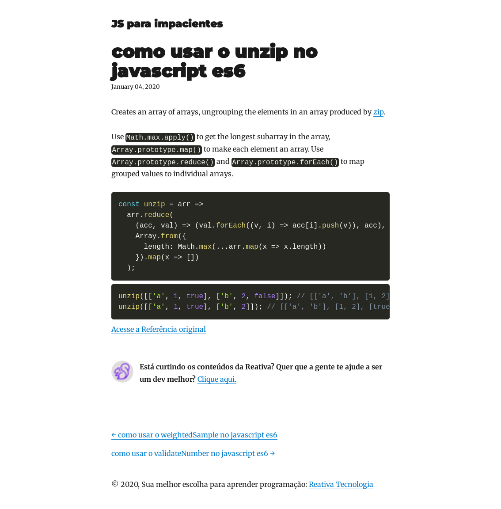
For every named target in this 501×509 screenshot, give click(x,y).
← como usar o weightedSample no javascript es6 (194, 434)
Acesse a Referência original (158, 329)
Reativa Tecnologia (341, 484)
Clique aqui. (216, 379)
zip (378, 111)
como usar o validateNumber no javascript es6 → (193, 453)
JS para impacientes (167, 24)
